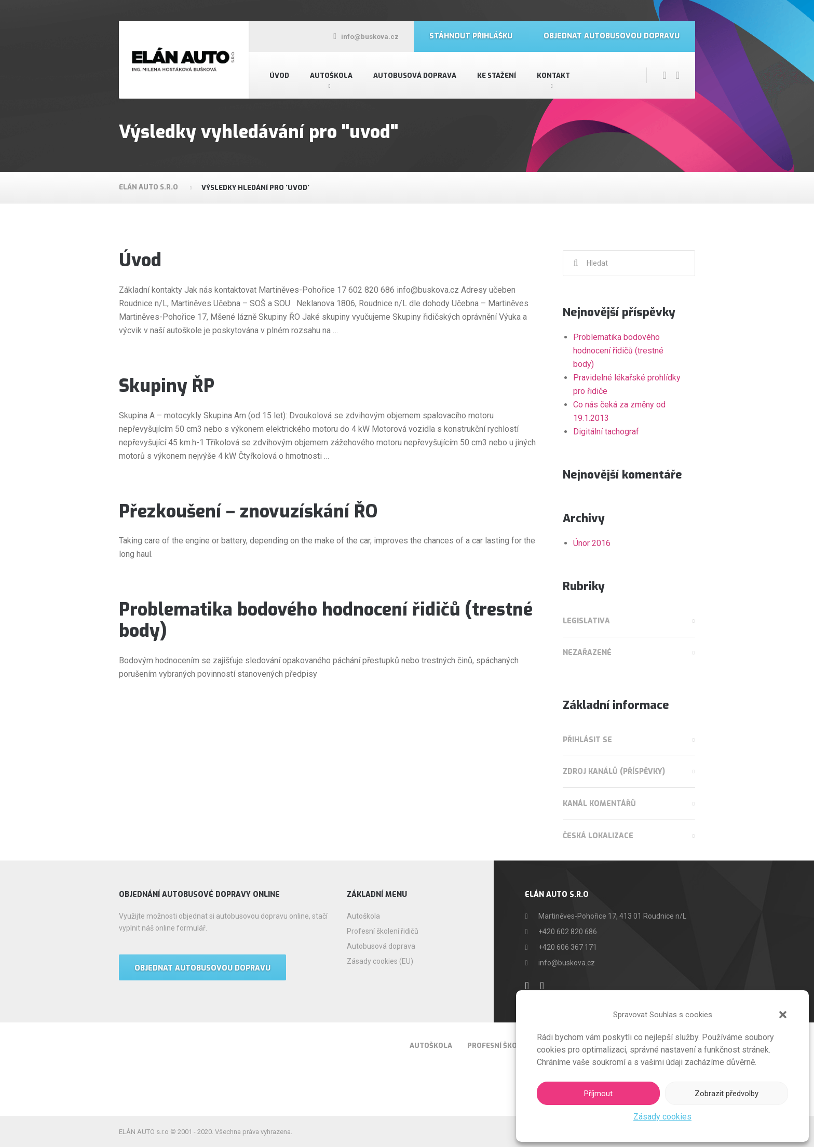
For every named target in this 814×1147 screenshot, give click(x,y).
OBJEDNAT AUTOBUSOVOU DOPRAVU (202, 968)
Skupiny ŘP (166, 386)
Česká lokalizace (598, 836)
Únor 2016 (591, 543)
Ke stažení (496, 75)
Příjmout (598, 1093)
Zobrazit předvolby (726, 1093)
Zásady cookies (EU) (380, 961)
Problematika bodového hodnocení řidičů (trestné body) (326, 620)
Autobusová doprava (414, 75)
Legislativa (586, 621)
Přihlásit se (587, 740)
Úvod (279, 75)
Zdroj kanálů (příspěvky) (614, 771)
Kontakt (553, 75)
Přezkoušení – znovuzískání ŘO (248, 511)
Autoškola (331, 75)
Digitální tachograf (606, 431)
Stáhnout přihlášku (470, 36)
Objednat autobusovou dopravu (612, 36)
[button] (783, 1014)
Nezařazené (587, 653)
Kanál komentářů (599, 804)
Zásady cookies (662, 1117)
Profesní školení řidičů (382, 931)
